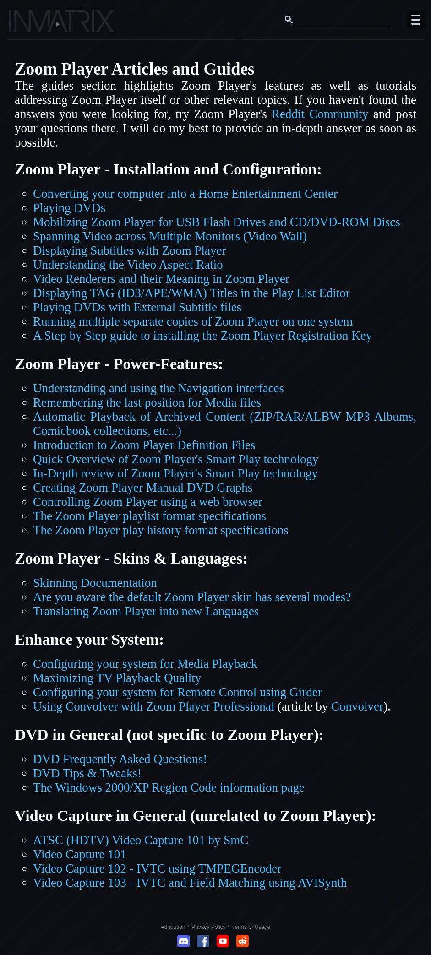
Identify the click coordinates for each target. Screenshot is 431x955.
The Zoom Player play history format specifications (161, 530)
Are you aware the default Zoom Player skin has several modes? (192, 597)
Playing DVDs (69, 208)
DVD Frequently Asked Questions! (120, 759)
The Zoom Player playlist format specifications (149, 516)
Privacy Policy (208, 927)
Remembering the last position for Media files (147, 402)
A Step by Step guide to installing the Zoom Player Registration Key (202, 335)
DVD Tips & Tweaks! (87, 773)
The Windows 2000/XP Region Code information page (169, 787)
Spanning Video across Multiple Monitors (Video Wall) (170, 236)
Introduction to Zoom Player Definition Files (144, 445)
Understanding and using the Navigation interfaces (158, 388)
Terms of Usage (251, 927)
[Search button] (289, 19)
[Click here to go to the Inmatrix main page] (25, 24)
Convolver (357, 706)
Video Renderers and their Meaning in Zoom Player (161, 279)
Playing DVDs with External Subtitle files (137, 307)
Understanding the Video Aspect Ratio (128, 264)
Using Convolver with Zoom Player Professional (153, 706)
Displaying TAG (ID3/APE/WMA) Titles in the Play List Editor (191, 293)
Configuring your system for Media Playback (145, 664)
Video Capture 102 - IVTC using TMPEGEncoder (157, 868)
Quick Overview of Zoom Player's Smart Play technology (176, 459)
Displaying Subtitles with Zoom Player (129, 250)
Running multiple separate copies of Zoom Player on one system (193, 321)
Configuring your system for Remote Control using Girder (177, 692)
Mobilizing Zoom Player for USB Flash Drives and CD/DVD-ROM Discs (216, 222)
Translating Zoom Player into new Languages (146, 611)
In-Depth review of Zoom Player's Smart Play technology (175, 473)
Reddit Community (320, 114)
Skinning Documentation (95, 583)
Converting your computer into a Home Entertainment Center (185, 194)
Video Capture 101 (79, 854)
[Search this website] (343, 19)
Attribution (173, 927)
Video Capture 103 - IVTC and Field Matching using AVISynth (190, 883)
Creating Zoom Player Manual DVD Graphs (142, 487)
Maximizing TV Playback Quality (117, 678)
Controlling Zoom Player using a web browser (147, 502)
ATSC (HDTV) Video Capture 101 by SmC (140, 840)
